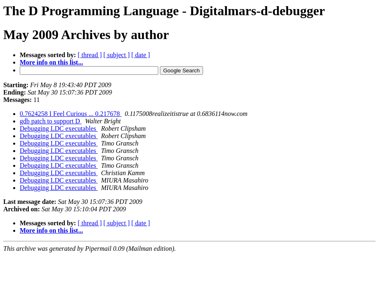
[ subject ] (117, 54)
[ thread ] (90, 54)
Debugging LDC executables (59, 128)
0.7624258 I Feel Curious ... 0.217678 (71, 113)
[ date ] (141, 54)
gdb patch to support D (51, 121)
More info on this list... (51, 62)
